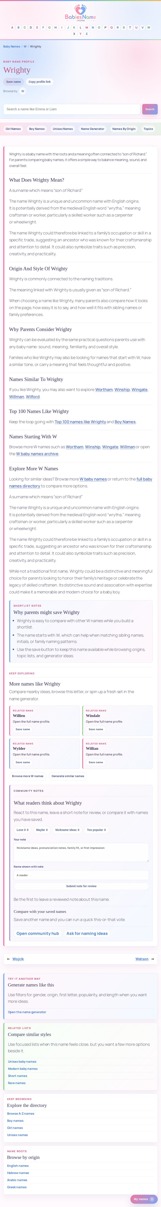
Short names (17, 1076)
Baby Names (11, 46)
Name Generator (92, 129)
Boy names (15, 1121)
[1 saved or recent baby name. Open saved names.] (144, 1199)
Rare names (17, 1083)
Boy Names (37, 129)
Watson (142, 958)
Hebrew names (18, 1173)
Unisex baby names (22, 1061)
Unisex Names (63, 129)
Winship (122, 389)
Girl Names (13, 129)
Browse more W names (27, 776)
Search (149, 109)
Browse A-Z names (20, 1113)
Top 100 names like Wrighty (80, 421)
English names (18, 1166)
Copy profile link (40, 81)
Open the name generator (27, 1012)
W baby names (93, 479)
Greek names (17, 1187)
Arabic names (17, 1180)
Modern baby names (23, 1069)
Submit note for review (81, 886)
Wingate (140, 389)
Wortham (104, 389)
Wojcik (18, 958)
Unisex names (17, 1135)
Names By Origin (123, 129)
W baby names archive (37, 453)
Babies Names (80, 12)
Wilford (33, 396)
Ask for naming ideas (87, 933)
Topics (148, 129)
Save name (13, 81)
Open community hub (38, 933)
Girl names (15, 1128)
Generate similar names (68, 776)
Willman (16, 396)
